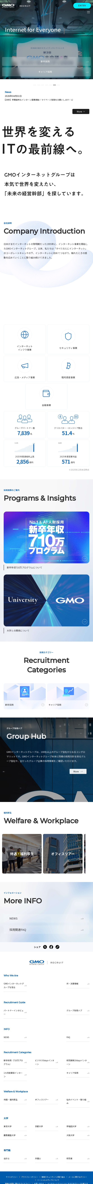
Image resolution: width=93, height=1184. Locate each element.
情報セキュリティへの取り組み (53, 1177)
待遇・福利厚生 (15, 1099)
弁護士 (46, 1158)
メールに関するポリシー (77, 1177)
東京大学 (15, 1126)
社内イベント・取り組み (77, 1101)
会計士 (15, 1158)
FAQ (77, 1037)
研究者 (77, 1158)
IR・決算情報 (77, 983)
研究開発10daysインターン (77, 1062)
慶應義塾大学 (15, 1135)
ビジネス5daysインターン (46, 1062)
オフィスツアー (46, 1099)
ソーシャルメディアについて (48, 1180)
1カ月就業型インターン (15, 1074)
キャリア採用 (77, 1073)
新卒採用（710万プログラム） (15, 1062)
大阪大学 (77, 1135)
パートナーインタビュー (15, 1012)
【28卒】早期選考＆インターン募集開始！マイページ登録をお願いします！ (38, 99)
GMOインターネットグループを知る (15, 985)
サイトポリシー (12, 1177)
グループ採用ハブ (77, 1010)
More (81, 111)
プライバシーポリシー (29, 1177)
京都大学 (46, 1126)
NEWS (15, 1037)
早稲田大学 (77, 1126)
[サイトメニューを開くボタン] (88, 12)
